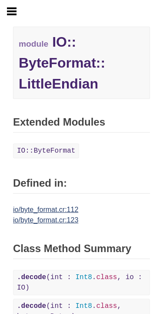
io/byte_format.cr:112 (45, 209)
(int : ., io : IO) (79, 282)
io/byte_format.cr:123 (45, 220)
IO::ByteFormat (46, 151)
